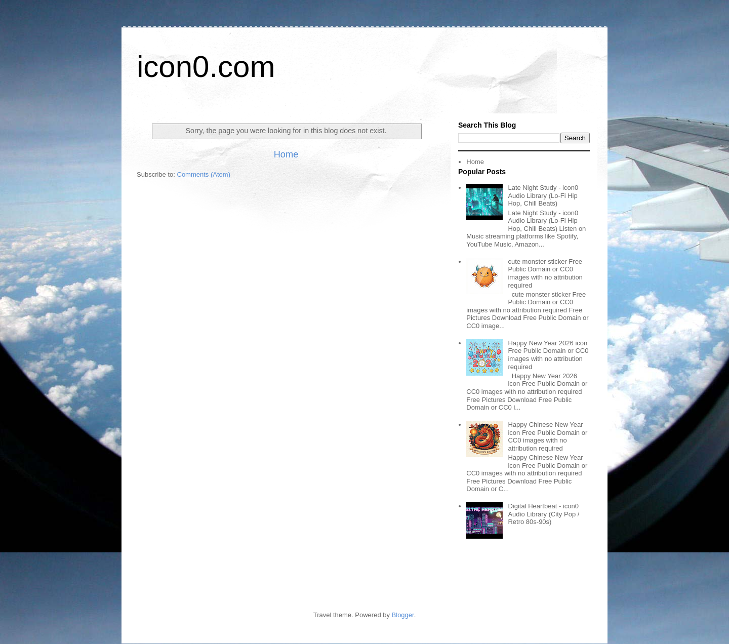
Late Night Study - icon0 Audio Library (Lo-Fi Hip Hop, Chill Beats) (543, 195)
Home (286, 154)
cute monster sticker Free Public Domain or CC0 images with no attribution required (545, 273)
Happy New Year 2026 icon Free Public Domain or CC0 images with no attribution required (548, 355)
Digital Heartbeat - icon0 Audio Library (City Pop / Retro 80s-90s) (543, 514)
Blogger (403, 615)
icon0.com (206, 67)
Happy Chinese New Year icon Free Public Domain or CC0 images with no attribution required (547, 436)
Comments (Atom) (203, 174)
